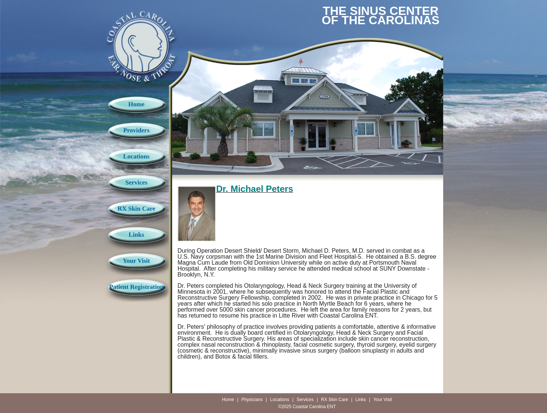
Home (136, 104)
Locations (136, 156)
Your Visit (136, 260)
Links (136, 234)
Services (136, 182)
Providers (136, 130)
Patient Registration (136, 286)
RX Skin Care (137, 208)
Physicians (252, 399)
